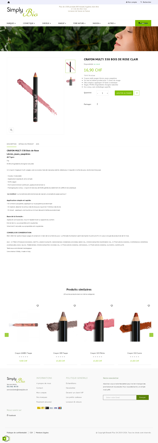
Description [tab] (13, 144)
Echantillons (71, 383)
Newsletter (70, 388)
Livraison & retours (74, 402)
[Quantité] (102, 93)
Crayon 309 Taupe (60, 353)
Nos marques (41, 397)
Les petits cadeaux (74, 397)
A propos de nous (43, 383)
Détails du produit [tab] (33, 144)
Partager (97, 104)
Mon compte (41, 392)
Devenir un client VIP (74, 392)
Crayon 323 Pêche (97, 353)
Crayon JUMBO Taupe (23, 353)
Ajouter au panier (124, 93)
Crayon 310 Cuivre (134, 353)
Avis (50, 144)
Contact (39, 388)
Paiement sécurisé (43, 402)
